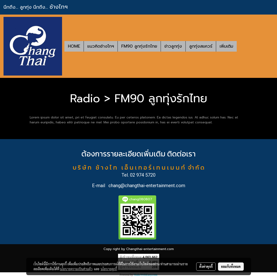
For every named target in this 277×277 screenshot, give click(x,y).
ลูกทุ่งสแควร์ (200, 46)
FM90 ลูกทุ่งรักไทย (139, 46)
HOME (74, 46)
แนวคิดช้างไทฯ (100, 46)
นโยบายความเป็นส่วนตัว (76, 269)
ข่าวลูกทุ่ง (173, 46)
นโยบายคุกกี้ (109, 269)
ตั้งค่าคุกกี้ (206, 266)
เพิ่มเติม (226, 46)
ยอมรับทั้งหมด (231, 266)
